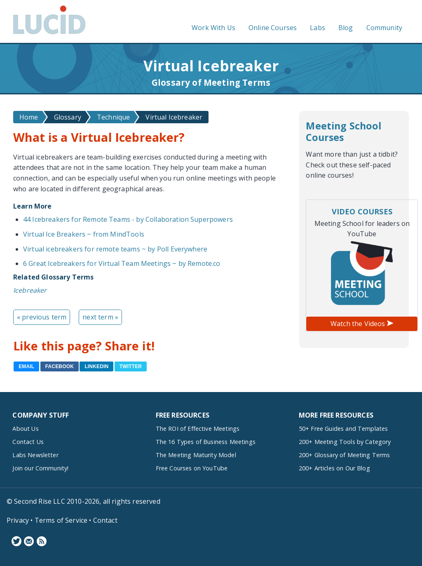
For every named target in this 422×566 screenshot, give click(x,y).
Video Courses (362, 211)
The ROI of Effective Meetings (198, 428)
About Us (25, 428)
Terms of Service (61, 520)
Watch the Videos (362, 323)
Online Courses (273, 27)
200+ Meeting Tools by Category (345, 442)
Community (384, 27)
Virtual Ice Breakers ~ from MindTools (83, 234)
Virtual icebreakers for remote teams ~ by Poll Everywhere (115, 249)
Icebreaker (30, 290)
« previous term (41, 317)
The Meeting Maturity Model (196, 455)
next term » (100, 317)
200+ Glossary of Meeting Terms (344, 455)
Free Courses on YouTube (192, 468)
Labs (317, 27)
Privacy (18, 520)
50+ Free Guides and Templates (343, 428)
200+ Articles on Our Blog (334, 468)
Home (28, 117)
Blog (345, 27)
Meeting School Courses (343, 131)
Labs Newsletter (35, 455)
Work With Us (213, 27)
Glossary (67, 117)
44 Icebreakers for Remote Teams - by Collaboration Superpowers (128, 219)
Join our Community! (40, 468)
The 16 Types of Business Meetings (206, 442)
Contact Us (28, 442)
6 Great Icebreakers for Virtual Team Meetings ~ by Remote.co (121, 263)
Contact (105, 520)
